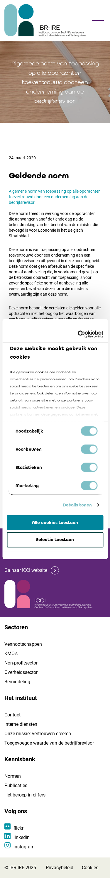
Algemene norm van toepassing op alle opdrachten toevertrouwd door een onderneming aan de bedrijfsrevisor (55, 197)
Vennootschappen (23, 644)
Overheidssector (21, 672)
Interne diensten (20, 724)
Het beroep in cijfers (24, 795)
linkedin (21, 837)
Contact (12, 715)
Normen (12, 776)
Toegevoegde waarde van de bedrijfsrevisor (49, 743)
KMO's (11, 653)
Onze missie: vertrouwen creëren (37, 733)
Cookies (90, 867)
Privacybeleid (59, 867)
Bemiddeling (17, 681)
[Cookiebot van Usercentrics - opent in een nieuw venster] (78, 334)
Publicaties (15, 785)
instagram (24, 847)
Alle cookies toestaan (55, 522)
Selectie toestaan (55, 539)
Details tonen (77, 505)
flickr (18, 828)
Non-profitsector (21, 663)
